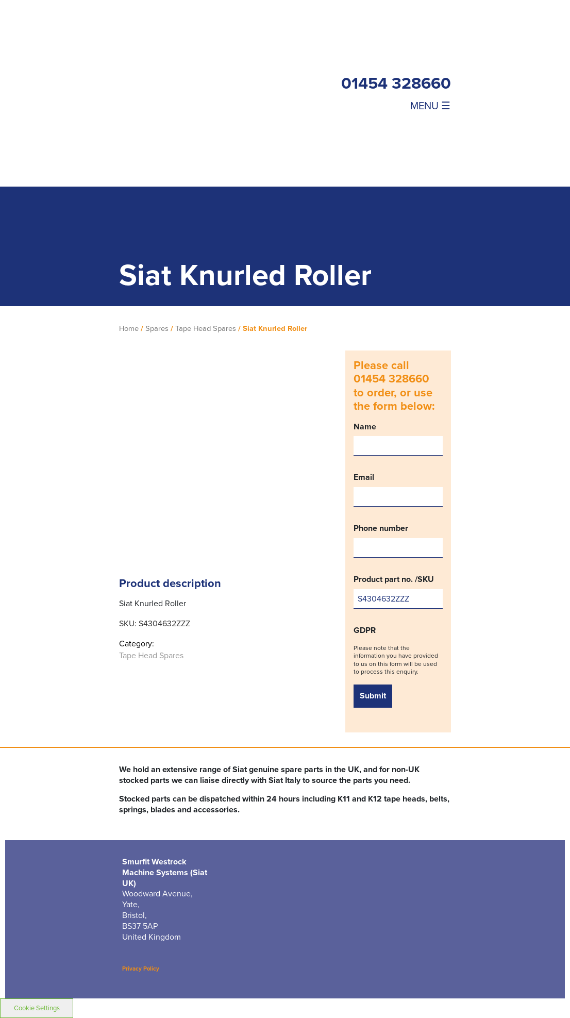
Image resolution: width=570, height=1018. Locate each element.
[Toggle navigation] (418, 105)
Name (398, 439)
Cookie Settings (37, 1008)
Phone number (398, 540)
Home (129, 328)
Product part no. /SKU (398, 591)
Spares (157, 328)
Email (398, 489)
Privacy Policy (140, 968)
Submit (373, 696)
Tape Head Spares (205, 328)
